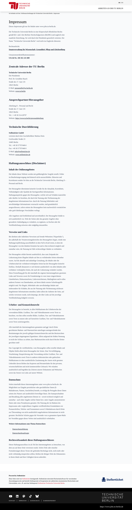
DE (119, 2)
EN (122, 2)
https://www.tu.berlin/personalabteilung (29, 118)
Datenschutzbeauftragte (20, 433)
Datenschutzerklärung (20, 429)
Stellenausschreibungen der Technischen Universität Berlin (37, 13)
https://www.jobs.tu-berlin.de (111, 507)
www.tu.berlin (20, 91)
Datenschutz (35, 500)
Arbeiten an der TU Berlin (110, 8)
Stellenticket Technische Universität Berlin (51, 483)
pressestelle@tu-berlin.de (24, 88)
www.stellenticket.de (22, 155)
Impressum (57, 13)
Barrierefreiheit (49, 500)
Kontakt (12, 500)
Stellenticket (26, 479)
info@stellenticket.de (22, 151)
